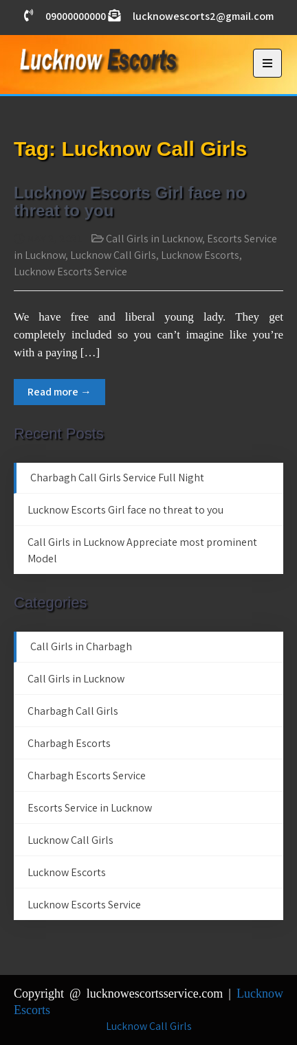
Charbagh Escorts (69, 743)
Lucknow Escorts (200, 255)
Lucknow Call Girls (113, 255)
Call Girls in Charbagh (81, 646)
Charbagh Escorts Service (87, 775)
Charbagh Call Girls (73, 711)
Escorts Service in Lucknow (90, 808)
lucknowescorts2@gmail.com (203, 16)
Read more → (59, 391)
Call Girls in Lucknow (154, 238)
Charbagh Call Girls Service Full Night (117, 477)
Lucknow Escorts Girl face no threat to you (129, 201)
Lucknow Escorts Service (70, 271)
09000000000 (75, 16)
